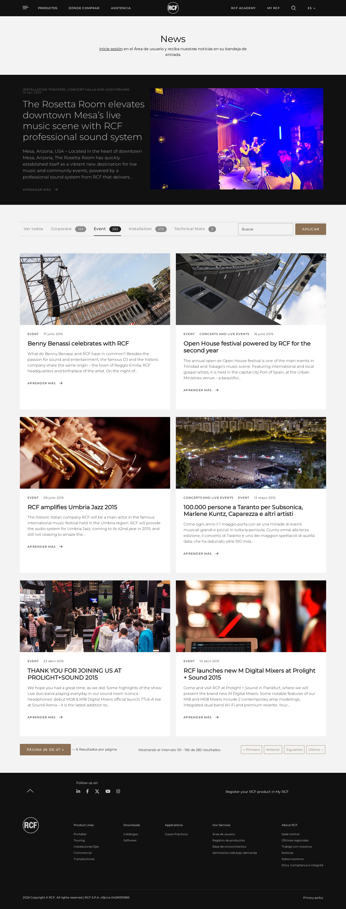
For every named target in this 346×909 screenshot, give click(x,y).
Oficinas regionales (295, 839)
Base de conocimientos (229, 846)
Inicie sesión (111, 49)
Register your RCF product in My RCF (257, 791)
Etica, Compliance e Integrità (302, 864)
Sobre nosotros (293, 858)
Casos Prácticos (176, 833)
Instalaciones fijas (86, 846)
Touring (79, 839)
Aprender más (37, 189)
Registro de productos (228, 839)
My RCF (273, 8)
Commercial (83, 852)
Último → (315, 749)
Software (129, 839)
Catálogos (130, 833)
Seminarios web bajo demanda (234, 852)
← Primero (251, 749)
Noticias (287, 852)
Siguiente (294, 749)
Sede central (290, 833)
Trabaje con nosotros (297, 846)
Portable (80, 833)
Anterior (273, 749)
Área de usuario (223, 833)
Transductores (84, 858)
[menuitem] (84, 8)
